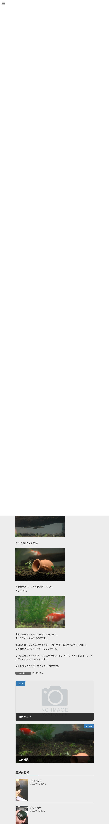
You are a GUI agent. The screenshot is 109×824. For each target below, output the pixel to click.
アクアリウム (37, 673)
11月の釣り (35, 780)
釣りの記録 (35, 807)
